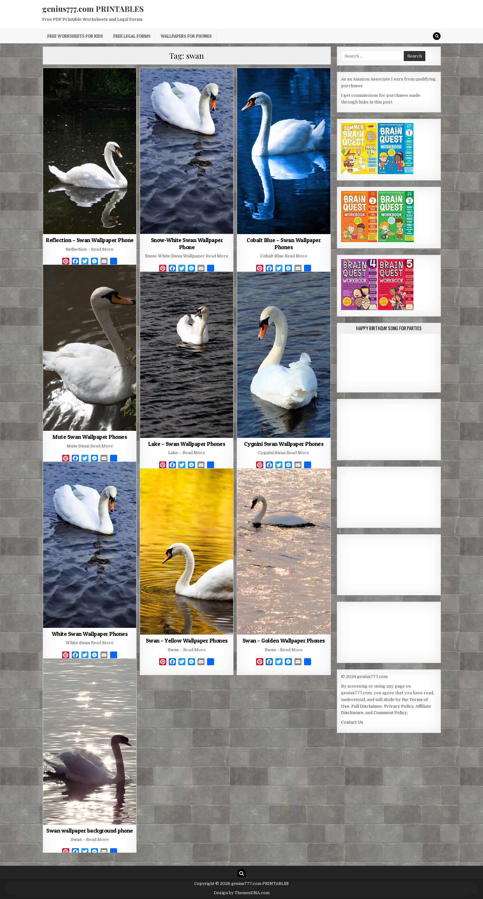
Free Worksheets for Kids (75, 36)
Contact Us (352, 722)
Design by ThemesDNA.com (242, 893)
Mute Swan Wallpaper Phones (89, 436)
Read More (102, 249)
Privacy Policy (398, 706)
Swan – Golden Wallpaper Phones (283, 640)
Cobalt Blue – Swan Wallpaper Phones (284, 243)
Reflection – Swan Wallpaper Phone (90, 240)
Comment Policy (390, 712)
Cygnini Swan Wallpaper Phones (284, 443)
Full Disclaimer (366, 706)
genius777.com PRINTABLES (93, 9)
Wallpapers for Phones (186, 36)
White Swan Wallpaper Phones (90, 633)
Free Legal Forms (132, 36)
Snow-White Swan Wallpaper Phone (187, 243)
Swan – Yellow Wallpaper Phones (187, 640)
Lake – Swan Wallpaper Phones (186, 443)
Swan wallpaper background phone (89, 830)
